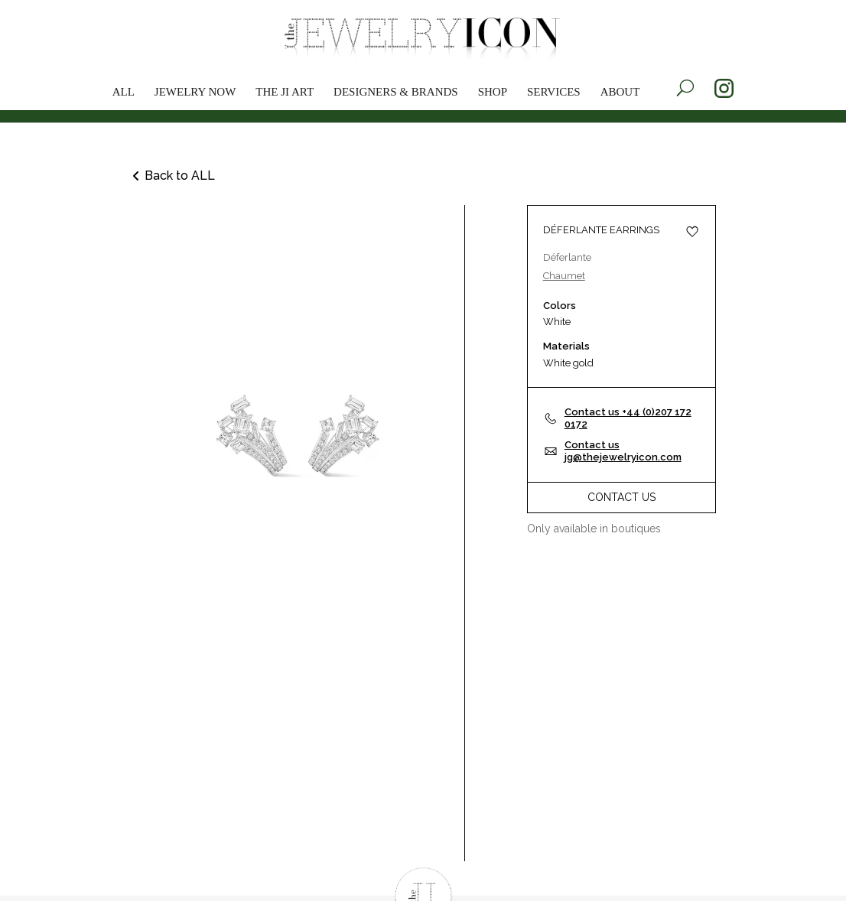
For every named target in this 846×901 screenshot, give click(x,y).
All (123, 92)
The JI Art (284, 92)
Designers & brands (396, 92)
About (620, 92)
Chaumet (564, 275)
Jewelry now (195, 92)
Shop (492, 92)
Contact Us (621, 497)
